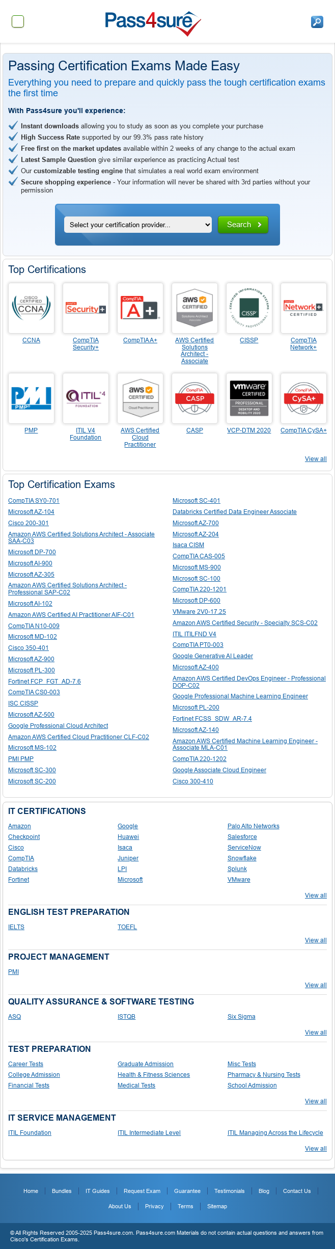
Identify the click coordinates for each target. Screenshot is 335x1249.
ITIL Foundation (29, 1132)
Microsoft (130, 879)
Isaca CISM (188, 545)
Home (30, 1191)
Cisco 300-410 (193, 781)
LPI (122, 869)
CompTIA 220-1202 (200, 759)
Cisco (16, 847)
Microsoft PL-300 (31, 670)
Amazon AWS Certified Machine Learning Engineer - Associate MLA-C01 (245, 745)
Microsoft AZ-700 (196, 523)
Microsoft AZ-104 (31, 511)
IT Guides (98, 1191)
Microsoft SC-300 (32, 770)
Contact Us (297, 1191)
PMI (13, 971)
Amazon (19, 826)
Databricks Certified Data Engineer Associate (235, 511)
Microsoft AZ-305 (31, 574)
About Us (119, 1206)
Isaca (125, 847)
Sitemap (217, 1206)
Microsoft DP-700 (32, 552)
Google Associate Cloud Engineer (219, 770)
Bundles (62, 1191)
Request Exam (142, 1191)
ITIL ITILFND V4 (194, 634)
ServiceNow (244, 847)
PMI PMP (21, 759)
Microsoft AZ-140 (196, 730)
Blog (264, 1191)
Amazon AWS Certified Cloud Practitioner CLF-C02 (78, 737)
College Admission (34, 1074)
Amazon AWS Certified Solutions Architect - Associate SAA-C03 (81, 538)
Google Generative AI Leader (213, 656)
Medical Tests (136, 1085)
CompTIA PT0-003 (198, 644)
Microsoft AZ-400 (196, 667)
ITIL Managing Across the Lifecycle (275, 1132)
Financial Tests (28, 1085)
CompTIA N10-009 (34, 626)
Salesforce (242, 836)
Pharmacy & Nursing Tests (264, 1074)
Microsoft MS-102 (32, 747)
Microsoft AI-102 (30, 603)
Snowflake (242, 858)
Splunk (237, 869)
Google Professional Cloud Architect (58, 725)
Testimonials (229, 1191)
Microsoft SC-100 (196, 578)
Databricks (23, 869)
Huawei (128, 836)
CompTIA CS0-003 (34, 692)
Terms (185, 1206)
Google (128, 826)
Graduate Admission (146, 1064)
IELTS (16, 927)
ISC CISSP (23, 703)
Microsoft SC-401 (196, 500)
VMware (239, 879)
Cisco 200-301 (28, 523)
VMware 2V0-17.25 (199, 611)
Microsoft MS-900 (197, 567)
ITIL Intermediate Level (149, 1132)
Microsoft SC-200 (32, 781)
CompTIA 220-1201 (200, 589)
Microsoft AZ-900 (31, 659)
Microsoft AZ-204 (196, 534)
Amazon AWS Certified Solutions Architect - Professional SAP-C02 (67, 589)
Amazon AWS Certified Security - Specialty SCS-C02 (245, 623)
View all (316, 459)
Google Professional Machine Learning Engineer (240, 696)
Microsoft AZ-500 (31, 714)
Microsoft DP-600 (196, 600)
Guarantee (187, 1191)
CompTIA (21, 858)
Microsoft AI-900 (30, 563)
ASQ (14, 1016)
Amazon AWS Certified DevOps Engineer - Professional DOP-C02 (249, 682)
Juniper (128, 858)
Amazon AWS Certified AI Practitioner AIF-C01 (71, 614)
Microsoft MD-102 (32, 636)
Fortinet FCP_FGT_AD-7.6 (44, 681)
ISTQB (126, 1016)
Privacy (154, 1206)
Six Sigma (242, 1016)
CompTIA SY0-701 (34, 500)
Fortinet (18, 879)
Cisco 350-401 (28, 647)
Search (239, 224)
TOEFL (127, 927)
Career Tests (25, 1064)
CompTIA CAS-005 (199, 556)
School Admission (252, 1085)
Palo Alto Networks (254, 826)
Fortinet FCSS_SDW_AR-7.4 (212, 718)
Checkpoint (24, 836)
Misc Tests (242, 1064)
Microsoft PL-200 (196, 707)
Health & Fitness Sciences (154, 1074)
